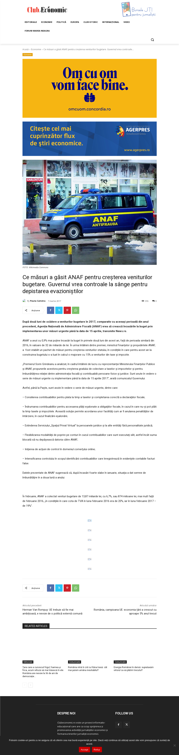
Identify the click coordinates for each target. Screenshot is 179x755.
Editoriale (28, 662)
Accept (84, 749)
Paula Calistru (38, 300)
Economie (36, 49)
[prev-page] (24, 685)
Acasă (25, 49)
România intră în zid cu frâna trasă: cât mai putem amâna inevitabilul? (87, 669)
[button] (152, 39)
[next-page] (30, 685)
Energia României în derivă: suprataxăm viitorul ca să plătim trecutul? (134, 669)
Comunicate (74, 662)
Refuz (97, 749)
